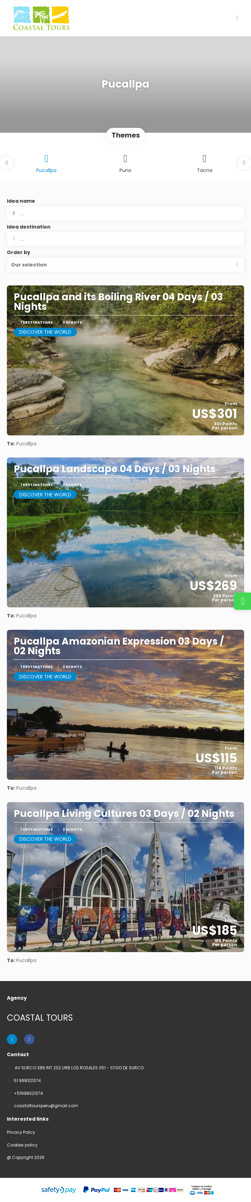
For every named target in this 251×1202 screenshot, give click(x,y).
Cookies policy (22, 1145)
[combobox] (125, 239)
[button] (7, 163)
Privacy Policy (21, 1132)
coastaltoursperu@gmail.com (46, 1106)
